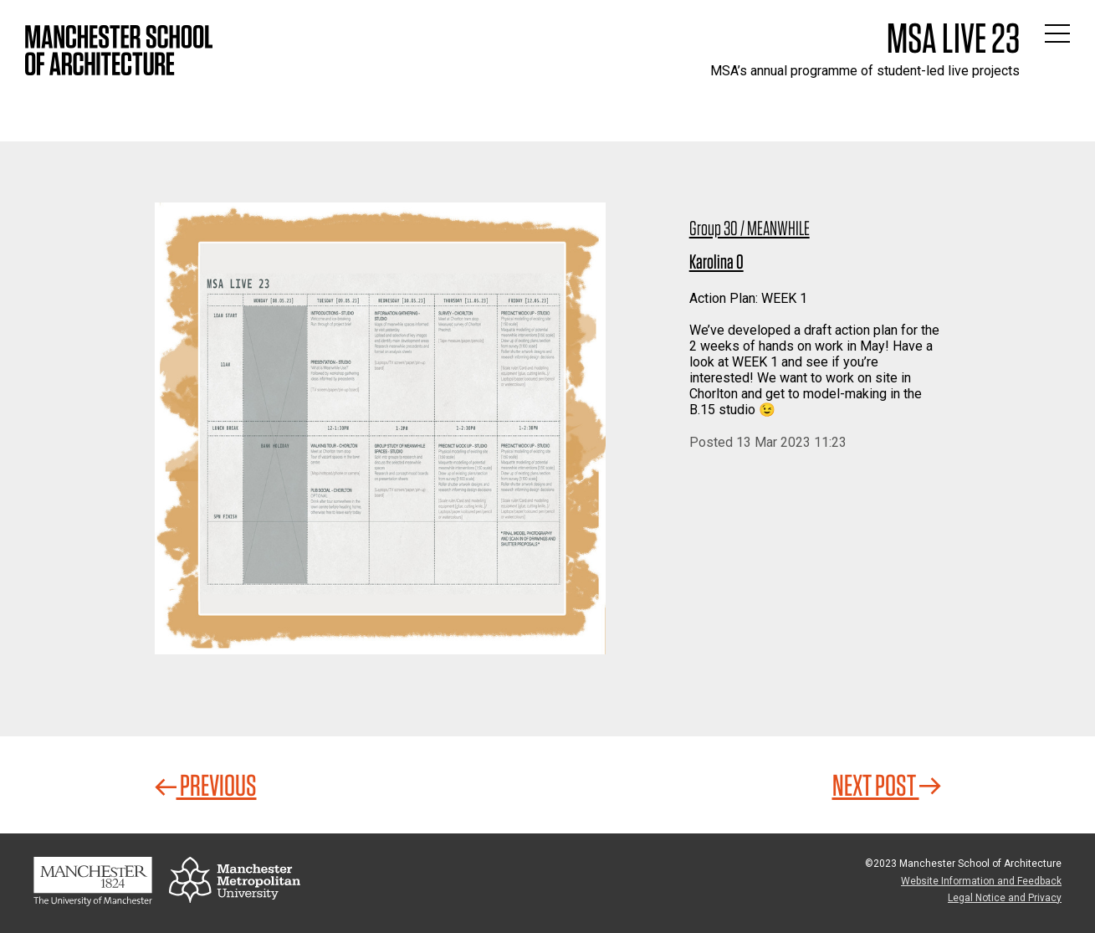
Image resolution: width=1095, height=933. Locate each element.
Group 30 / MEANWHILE (749, 228)
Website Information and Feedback (981, 881)
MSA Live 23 (953, 38)
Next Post (886, 785)
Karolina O (716, 261)
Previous (206, 785)
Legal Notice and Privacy (1005, 898)
